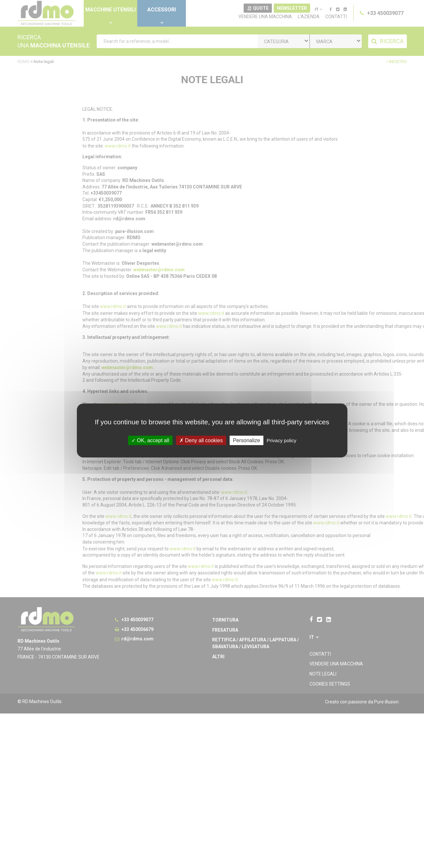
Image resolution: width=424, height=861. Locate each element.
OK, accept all (150, 440)
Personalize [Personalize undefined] (246, 440)
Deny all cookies (201, 440)
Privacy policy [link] (282, 440)
